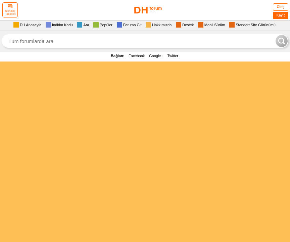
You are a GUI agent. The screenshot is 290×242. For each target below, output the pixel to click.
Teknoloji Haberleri (10, 9)
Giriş (281, 7)
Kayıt (281, 15)
